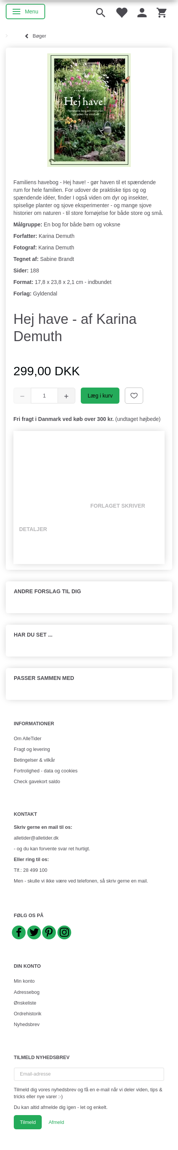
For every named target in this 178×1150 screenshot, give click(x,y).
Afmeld (56, 1122)
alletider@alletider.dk (36, 838)
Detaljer (33, 529)
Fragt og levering (32, 749)
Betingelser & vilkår (34, 760)
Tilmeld (28, 1122)
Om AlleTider (27, 738)
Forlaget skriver (117, 506)
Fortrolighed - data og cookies (46, 771)
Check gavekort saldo (37, 781)
